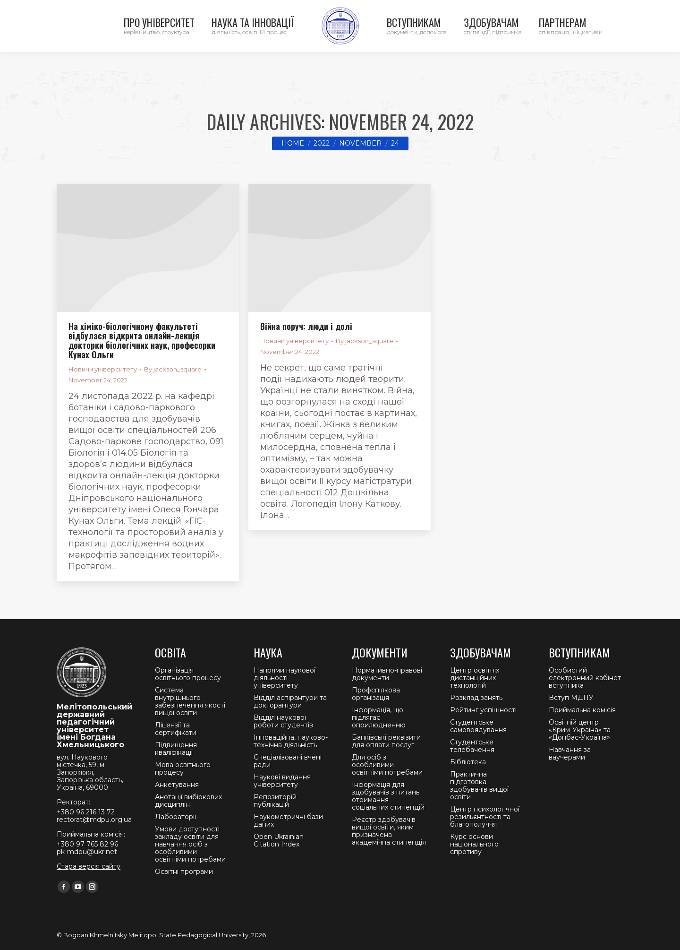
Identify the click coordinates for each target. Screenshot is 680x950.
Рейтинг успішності (483, 710)
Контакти (66, 9)
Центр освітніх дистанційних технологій (474, 678)
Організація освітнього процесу (188, 674)
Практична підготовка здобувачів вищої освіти (479, 785)
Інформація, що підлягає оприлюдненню (379, 717)
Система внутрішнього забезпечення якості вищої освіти (190, 701)
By (173, 369)
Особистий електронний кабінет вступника (585, 678)
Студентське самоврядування (478, 726)
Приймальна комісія (582, 710)
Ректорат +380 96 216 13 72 (141, 9)
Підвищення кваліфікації (176, 749)
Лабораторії (175, 816)
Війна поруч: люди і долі (306, 326)
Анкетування (177, 784)
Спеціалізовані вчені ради (288, 761)
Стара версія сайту (88, 866)
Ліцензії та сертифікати (175, 729)
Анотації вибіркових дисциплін (188, 801)
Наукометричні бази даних (288, 820)
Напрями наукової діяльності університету (284, 678)
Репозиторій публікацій (275, 801)
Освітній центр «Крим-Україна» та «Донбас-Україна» (580, 730)
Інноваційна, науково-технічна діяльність (291, 741)
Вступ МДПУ (571, 697)
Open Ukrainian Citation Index (279, 840)
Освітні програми (184, 871)
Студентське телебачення (472, 746)
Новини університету (102, 369)
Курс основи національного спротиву (474, 844)
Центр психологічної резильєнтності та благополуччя (484, 817)
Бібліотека (468, 762)
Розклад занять (476, 697)
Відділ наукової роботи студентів (283, 721)
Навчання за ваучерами (570, 753)
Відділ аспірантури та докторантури (290, 701)
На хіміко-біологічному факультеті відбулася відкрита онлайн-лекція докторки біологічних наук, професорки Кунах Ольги (141, 340)
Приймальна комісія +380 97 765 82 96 (259, 9)
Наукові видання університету (282, 781)
